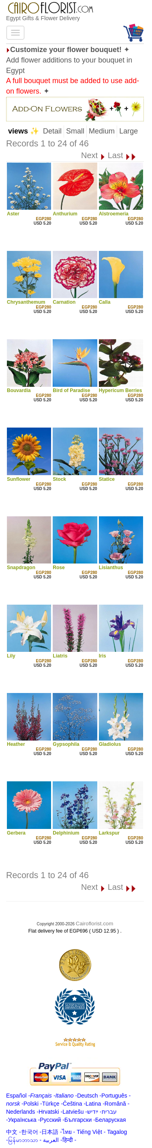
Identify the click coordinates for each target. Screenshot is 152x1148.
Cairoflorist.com (94, 923)
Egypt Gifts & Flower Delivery (43, 18)
